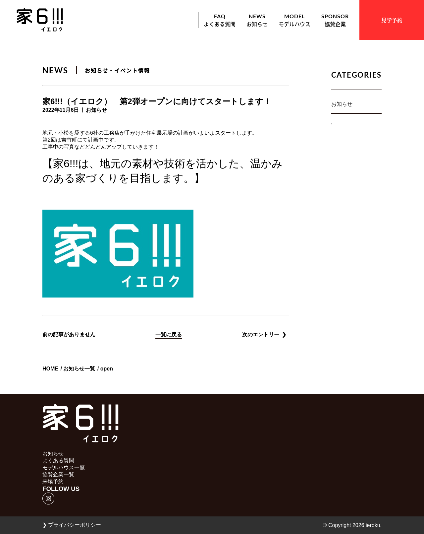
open (106, 368)
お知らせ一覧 (79, 368)
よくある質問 (58, 460)
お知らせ (341, 104)
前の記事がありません (68, 334)
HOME (50, 368)
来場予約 (53, 481)
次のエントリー (264, 334)
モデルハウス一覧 (63, 467)
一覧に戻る (168, 334)
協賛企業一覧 (58, 474)
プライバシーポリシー (71, 525)
